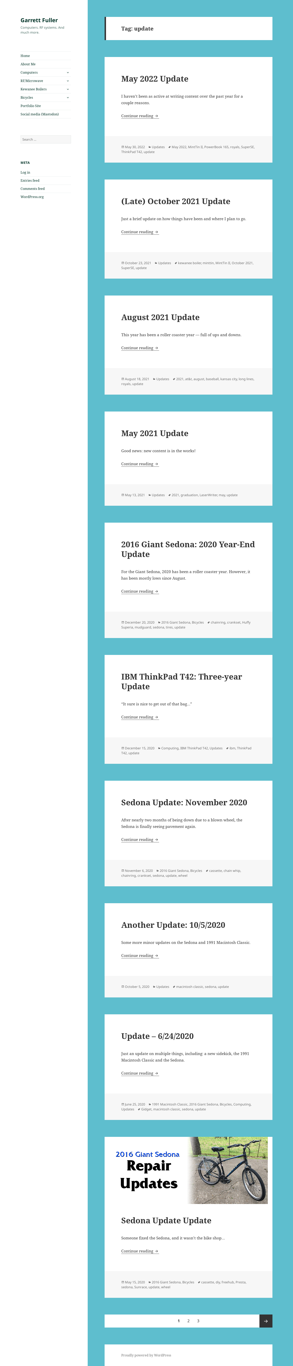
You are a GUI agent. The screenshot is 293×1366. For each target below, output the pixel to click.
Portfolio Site (31, 106)
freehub (228, 1282)
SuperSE (247, 147)
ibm (232, 748)
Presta (241, 1282)
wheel (182, 875)
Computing (170, 748)
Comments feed (33, 188)
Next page (265, 1321)
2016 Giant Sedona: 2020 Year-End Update (188, 549)
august (199, 379)
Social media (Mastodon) (40, 114)
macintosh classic (189, 986)
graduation (189, 495)
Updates (158, 147)
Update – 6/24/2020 (157, 1035)
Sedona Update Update (166, 1220)
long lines (246, 379)
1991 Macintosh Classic (170, 1104)
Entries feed (30, 180)
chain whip (232, 870)
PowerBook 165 (216, 147)
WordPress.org (32, 197)
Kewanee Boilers (34, 89)
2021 (180, 379)
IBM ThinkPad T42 (194, 748)
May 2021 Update (154, 433)
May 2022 (179, 147)
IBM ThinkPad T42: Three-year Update (181, 681)
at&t (188, 379)
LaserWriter (208, 495)
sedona (158, 627)
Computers (29, 72)
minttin (208, 263)
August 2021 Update (160, 317)
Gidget (146, 1109)
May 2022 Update (154, 78)
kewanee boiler (189, 263)
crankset (234, 622)
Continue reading (140, 115)
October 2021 (242, 263)
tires (169, 627)
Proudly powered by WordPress (146, 1355)
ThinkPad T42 (131, 152)
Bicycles (27, 97)
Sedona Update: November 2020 (184, 802)
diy (218, 1282)
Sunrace (140, 1287)
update (149, 152)
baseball (212, 379)
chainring (218, 622)
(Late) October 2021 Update (175, 201)
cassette (215, 870)
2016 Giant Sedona (175, 622)
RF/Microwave (32, 81)
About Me (28, 64)
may (222, 495)
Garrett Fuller (39, 20)
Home (25, 56)
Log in (25, 172)
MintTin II (195, 147)
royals (234, 147)
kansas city (228, 379)
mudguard (143, 627)
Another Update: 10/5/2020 (173, 924)
